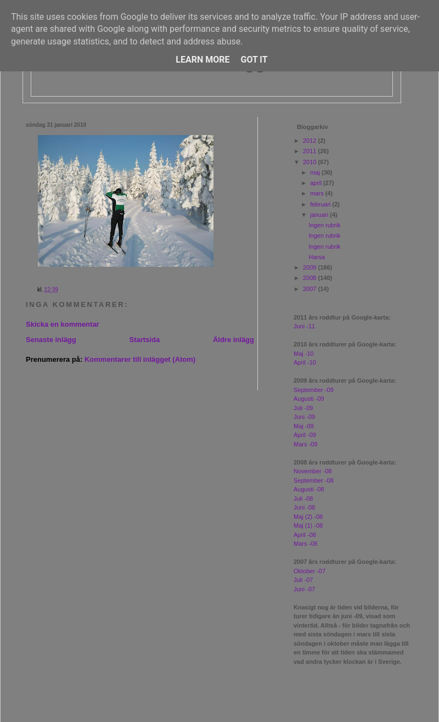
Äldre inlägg (233, 339)
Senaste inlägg (51, 339)
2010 (310, 162)
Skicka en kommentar (62, 324)
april (316, 183)
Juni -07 (304, 589)
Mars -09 (305, 444)
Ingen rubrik (324, 225)
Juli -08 (303, 498)
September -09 (314, 390)
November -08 (313, 471)
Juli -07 (303, 580)
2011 (310, 151)
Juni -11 (304, 326)
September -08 (314, 480)
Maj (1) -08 (308, 525)
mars (317, 193)
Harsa (316, 257)
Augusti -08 (309, 489)
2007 (310, 289)
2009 (310, 267)
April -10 (305, 362)
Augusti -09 (309, 398)
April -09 (305, 435)
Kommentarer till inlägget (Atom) (140, 359)
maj (316, 172)
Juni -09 (304, 416)
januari (320, 214)
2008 (310, 278)
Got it (253, 59)
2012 (310, 140)
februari (321, 204)
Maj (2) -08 (308, 516)
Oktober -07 (309, 571)
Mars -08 (305, 543)
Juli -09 (303, 408)
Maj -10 (304, 353)
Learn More (202, 59)
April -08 (305, 534)
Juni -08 (304, 507)
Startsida (144, 339)
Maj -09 (304, 426)
